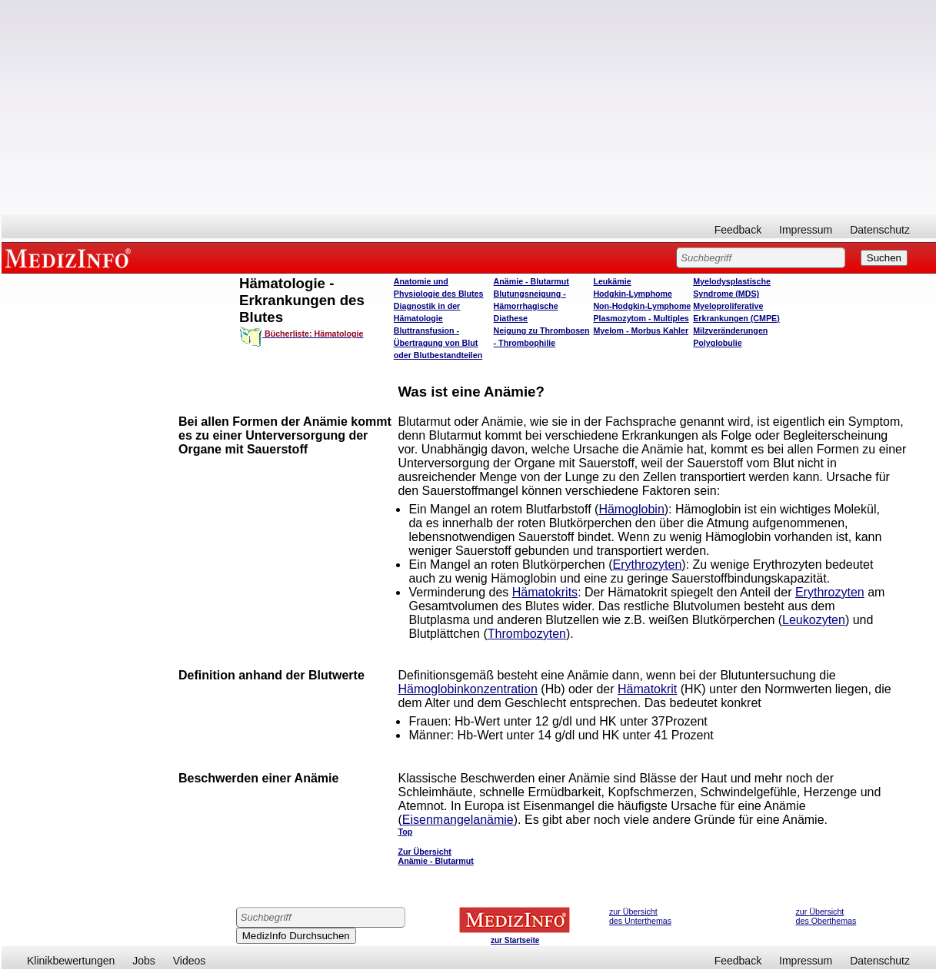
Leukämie (612, 281)
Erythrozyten (647, 564)
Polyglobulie (717, 342)
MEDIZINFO (71, 257)
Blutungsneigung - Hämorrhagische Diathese (530, 306)
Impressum (805, 230)
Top (405, 831)
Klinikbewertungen (71, 961)
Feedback (737, 230)
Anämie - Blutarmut (531, 281)
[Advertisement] (469, 107)
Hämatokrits (545, 592)
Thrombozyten (527, 633)
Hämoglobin (631, 509)
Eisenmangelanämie (458, 819)
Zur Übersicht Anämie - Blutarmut (435, 856)
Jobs (143, 961)
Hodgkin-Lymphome (632, 293)
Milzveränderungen (730, 330)
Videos (189, 961)
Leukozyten (813, 619)
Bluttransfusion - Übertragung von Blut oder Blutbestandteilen (438, 343)
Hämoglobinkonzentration (467, 689)
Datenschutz (880, 230)
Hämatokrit (647, 689)
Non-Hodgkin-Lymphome (642, 305)
